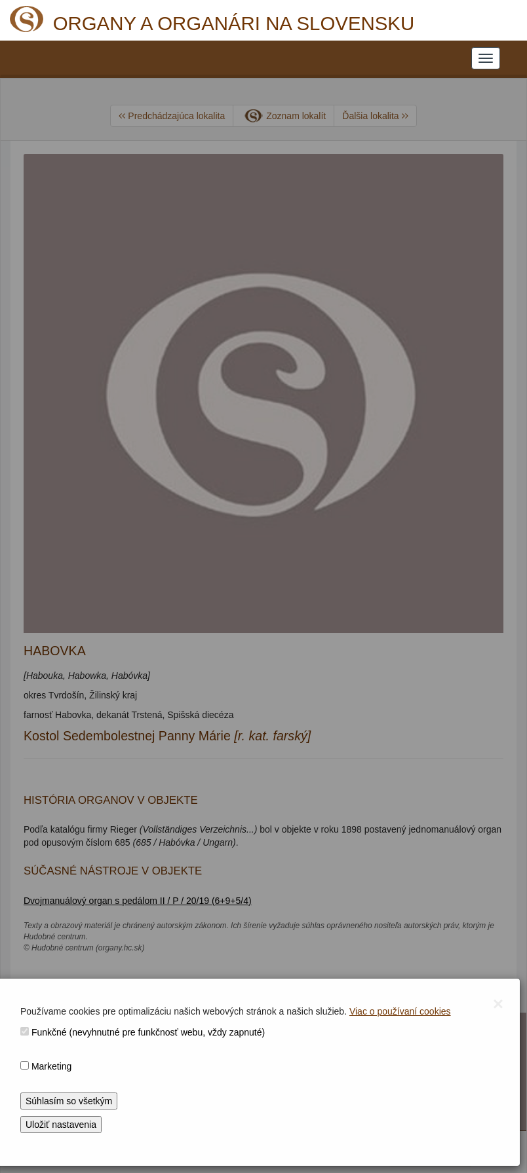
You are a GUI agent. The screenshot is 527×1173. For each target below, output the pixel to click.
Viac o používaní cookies (400, 1011)
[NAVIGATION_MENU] (485, 58)
